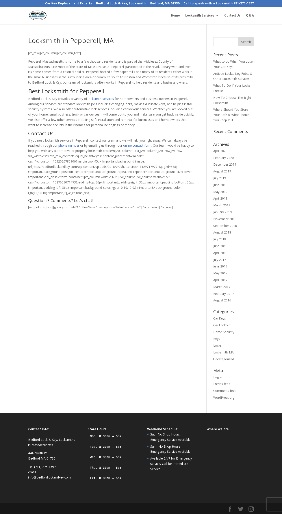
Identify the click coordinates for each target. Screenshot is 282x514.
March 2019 (221, 205)
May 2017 (220, 273)
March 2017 (221, 287)
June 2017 (220, 266)
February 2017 (223, 294)
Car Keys (219, 318)
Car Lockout (222, 325)
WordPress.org (223, 397)
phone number (68, 145)
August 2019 (222, 171)
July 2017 (219, 260)
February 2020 (223, 158)
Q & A (250, 15)
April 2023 (220, 151)
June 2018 (220, 246)
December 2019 (224, 164)
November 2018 (224, 219)
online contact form (137, 145)
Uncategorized (223, 359)
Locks (217, 345)
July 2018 (219, 239)
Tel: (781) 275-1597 (42, 467)
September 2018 (225, 226)
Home (175, 15)
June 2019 (220, 185)
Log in (217, 377)
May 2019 (220, 192)
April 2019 (220, 198)
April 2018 (220, 253)
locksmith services (101, 99)
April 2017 (220, 280)
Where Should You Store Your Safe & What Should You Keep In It (231, 114)
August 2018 (222, 232)
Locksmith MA (223, 352)
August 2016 (222, 300)
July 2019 (219, 178)
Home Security (223, 332)
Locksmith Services (199, 15)
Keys (216, 338)
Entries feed (221, 384)
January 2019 (222, 212)
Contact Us (232, 15)
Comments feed (224, 391)
